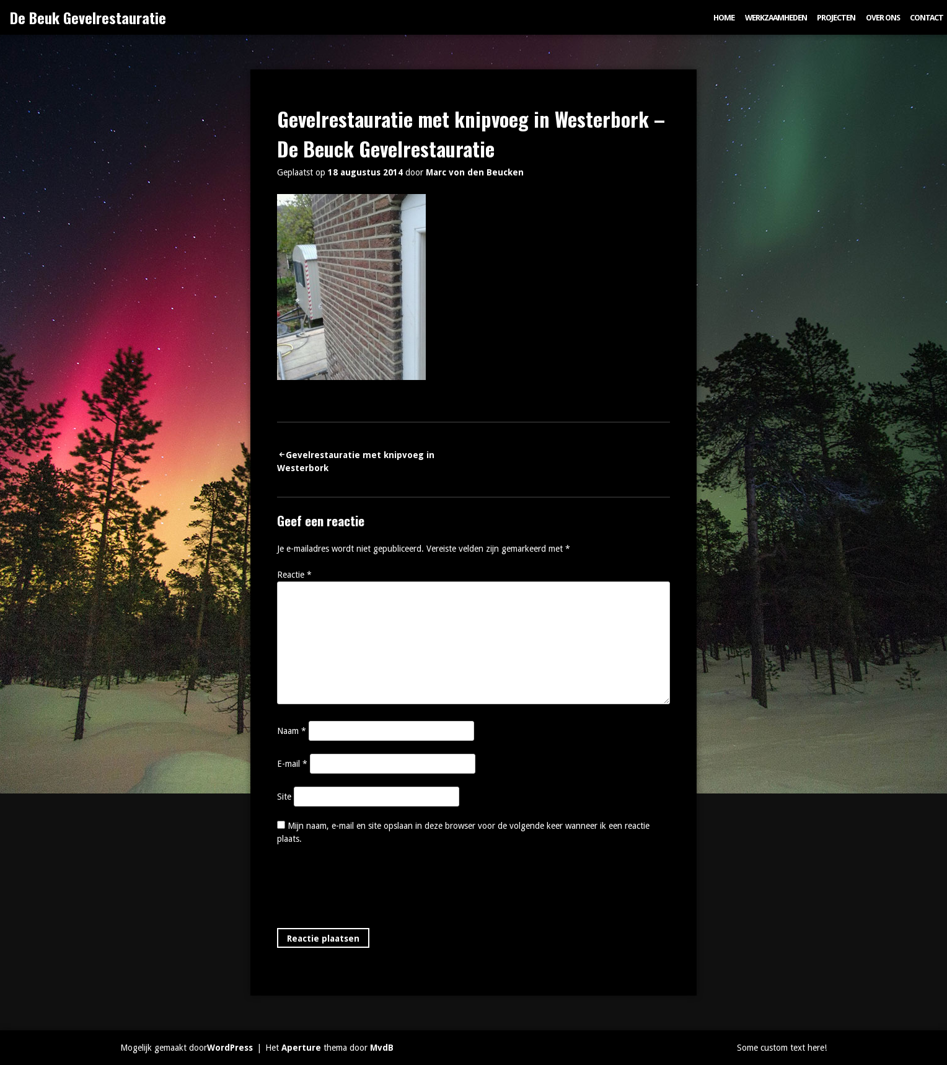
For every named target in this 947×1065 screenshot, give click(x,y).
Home (723, 17)
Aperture (301, 1048)
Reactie (294, 575)
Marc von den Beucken (475, 172)
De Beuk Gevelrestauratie (88, 17)
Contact (926, 17)
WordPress (230, 1048)
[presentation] (371, 889)
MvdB (382, 1048)
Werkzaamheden (776, 17)
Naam (291, 731)
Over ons (883, 17)
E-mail (292, 764)
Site (284, 797)
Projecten (836, 17)
